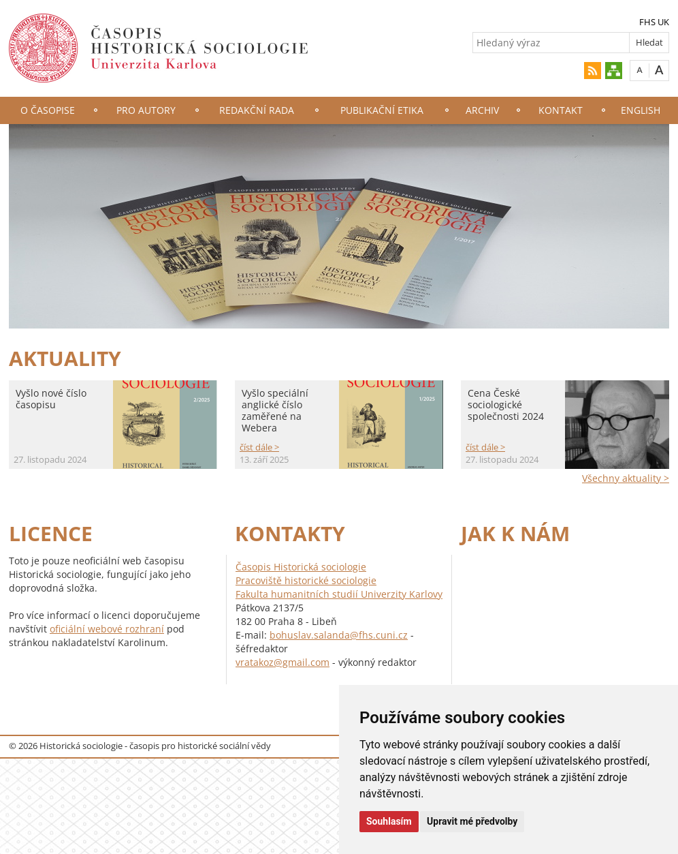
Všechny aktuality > (625, 478)
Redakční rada (256, 110)
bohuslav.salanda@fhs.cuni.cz (339, 634)
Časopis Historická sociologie (301, 566)
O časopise (47, 110)
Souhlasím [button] (389, 821)
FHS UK (654, 22)
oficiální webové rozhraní (107, 628)
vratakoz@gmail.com (282, 662)
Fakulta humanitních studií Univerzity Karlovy (339, 594)
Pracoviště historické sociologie (306, 580)
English (640, 110)
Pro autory (146, 110)
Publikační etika (381, 110)
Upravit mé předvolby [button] (472, 821)
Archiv (482, 110)
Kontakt (560, 110)
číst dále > (259, 447)
